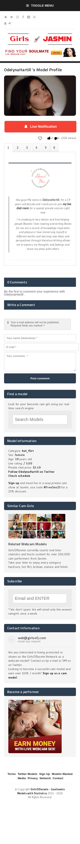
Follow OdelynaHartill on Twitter (31, 472)
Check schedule (19, 476)
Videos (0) (27, 147)
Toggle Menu (40, 5)
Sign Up (44, 774)
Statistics (36, 147)
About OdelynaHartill (8, 147)
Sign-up (13, 483)
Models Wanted (62, 774)
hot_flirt (28, 451)
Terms (11, 774)
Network (45, 778)
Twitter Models (27, 774)
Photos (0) (17, 147)
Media (22, 778)
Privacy (33, 778)
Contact (58, 778)
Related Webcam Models (27, 544)
